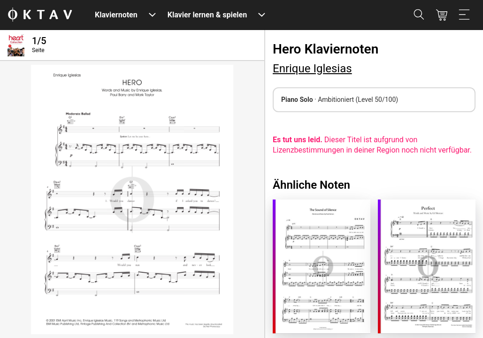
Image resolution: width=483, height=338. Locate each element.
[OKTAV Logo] (40, 15)
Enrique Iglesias (312, 68)
